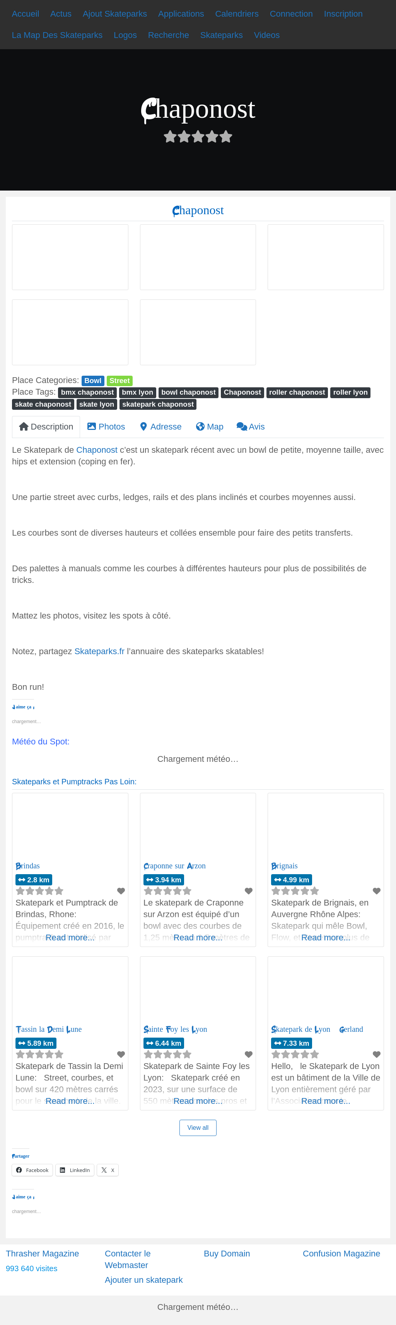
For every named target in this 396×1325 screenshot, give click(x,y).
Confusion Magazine (342, 1253)
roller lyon (350, 392)
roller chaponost (297, 392)
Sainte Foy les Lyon (175, 1029)
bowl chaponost (188, 392)
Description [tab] (46, 426)
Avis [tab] (251, 426)
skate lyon (96, 404)
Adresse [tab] (160, 426)
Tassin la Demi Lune (48, 1029)
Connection (291, 14)
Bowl (92, 380)
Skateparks (221, 35)
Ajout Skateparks (115, 14)
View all (198, 1127)
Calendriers (237, 14)
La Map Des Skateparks (57, 35)
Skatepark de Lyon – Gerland (317, 1029)
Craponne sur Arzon (174, 866)
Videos (267, 35)
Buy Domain (227, 1253)
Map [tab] (209, 426)
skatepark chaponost (158, 404)
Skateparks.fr (99, 651)
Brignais (284, 866)
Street (119, 380)
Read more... (70, 937)
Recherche (168, 35)
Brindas (27, 866)
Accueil (25, 14)
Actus (61, 14)
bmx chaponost (87, 392)
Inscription (343, 14)
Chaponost (242, 392)
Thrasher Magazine (42, 1253)
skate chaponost (43, 404)
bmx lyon (137, 392)
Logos (125, 35)
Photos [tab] (106, 426)
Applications (181, 14)
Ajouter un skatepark (144, 1280)
